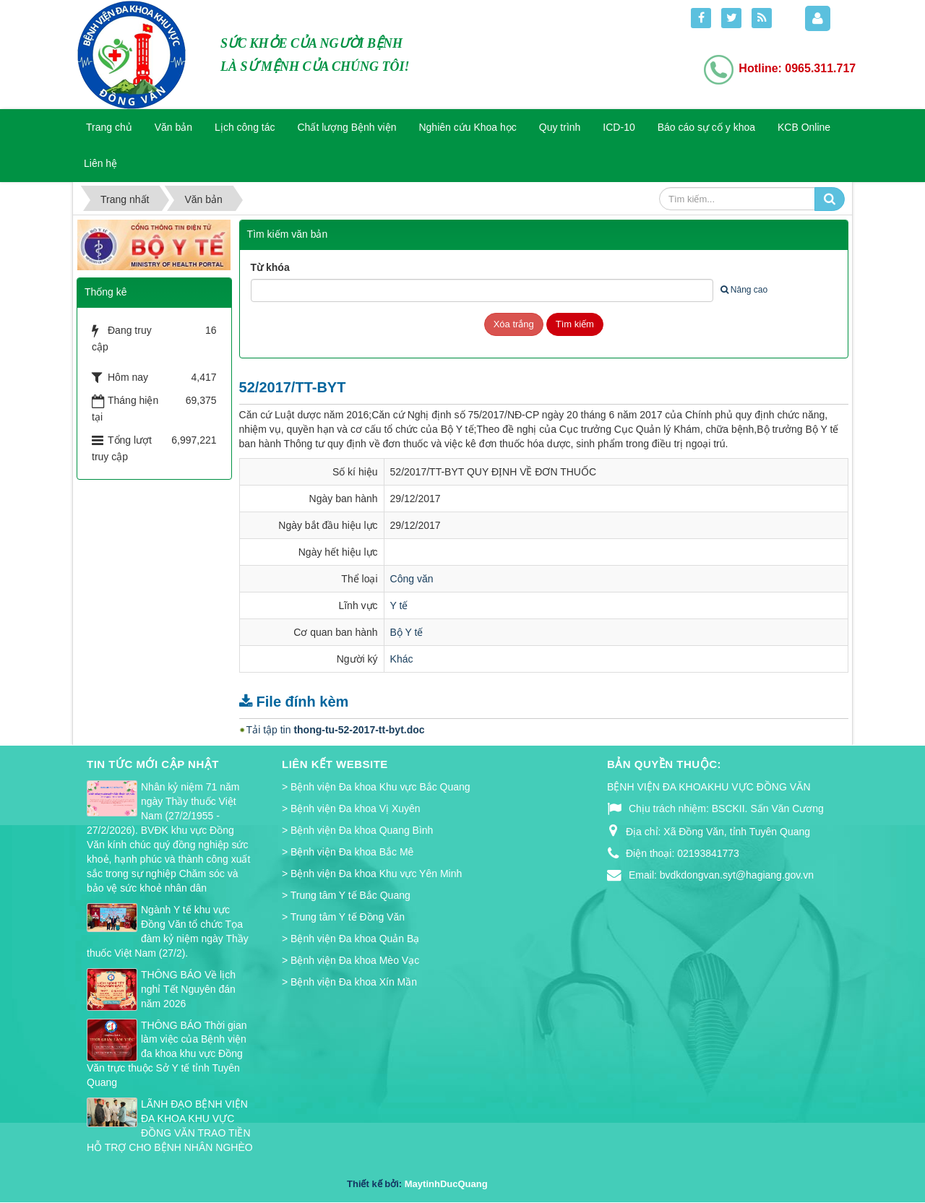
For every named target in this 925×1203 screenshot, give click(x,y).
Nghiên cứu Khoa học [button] (467, 127)
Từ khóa (270, 267)
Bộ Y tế (406, 632)
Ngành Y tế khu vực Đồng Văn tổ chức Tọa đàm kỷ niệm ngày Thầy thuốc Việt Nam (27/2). (168, 931)
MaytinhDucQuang (446, 1183)
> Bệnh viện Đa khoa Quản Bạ (350, 938)
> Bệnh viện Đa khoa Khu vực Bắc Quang (376, 787)
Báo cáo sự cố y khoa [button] (706, 127)
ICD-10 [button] (618, 127)
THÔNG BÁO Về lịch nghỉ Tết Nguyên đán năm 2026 (188, 989)
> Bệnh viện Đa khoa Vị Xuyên (351, 808)
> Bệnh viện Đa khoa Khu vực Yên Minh (372, 873)
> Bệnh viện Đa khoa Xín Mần (349, 982)
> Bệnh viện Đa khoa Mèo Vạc (350, 960)
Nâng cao (743, 290)
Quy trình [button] (560, 127)
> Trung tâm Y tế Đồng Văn (343, 917)
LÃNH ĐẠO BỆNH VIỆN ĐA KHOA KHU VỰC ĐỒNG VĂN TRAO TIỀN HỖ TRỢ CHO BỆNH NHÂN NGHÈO (170, 1125)
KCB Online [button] (804, 127)
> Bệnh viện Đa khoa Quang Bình (357, 830)
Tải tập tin (335, 730)
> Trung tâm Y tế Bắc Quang (346, 895)
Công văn (412, 579)
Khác (401, 659)
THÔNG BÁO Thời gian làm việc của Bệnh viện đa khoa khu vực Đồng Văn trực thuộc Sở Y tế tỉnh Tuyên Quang (166, 1054)
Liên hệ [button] (100, 163)
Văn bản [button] (173, 127)
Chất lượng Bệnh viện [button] (347, 127)
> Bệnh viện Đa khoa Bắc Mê (347, 852)
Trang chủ (109, 127)
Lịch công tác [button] (245, 127)
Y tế (399, 605)
